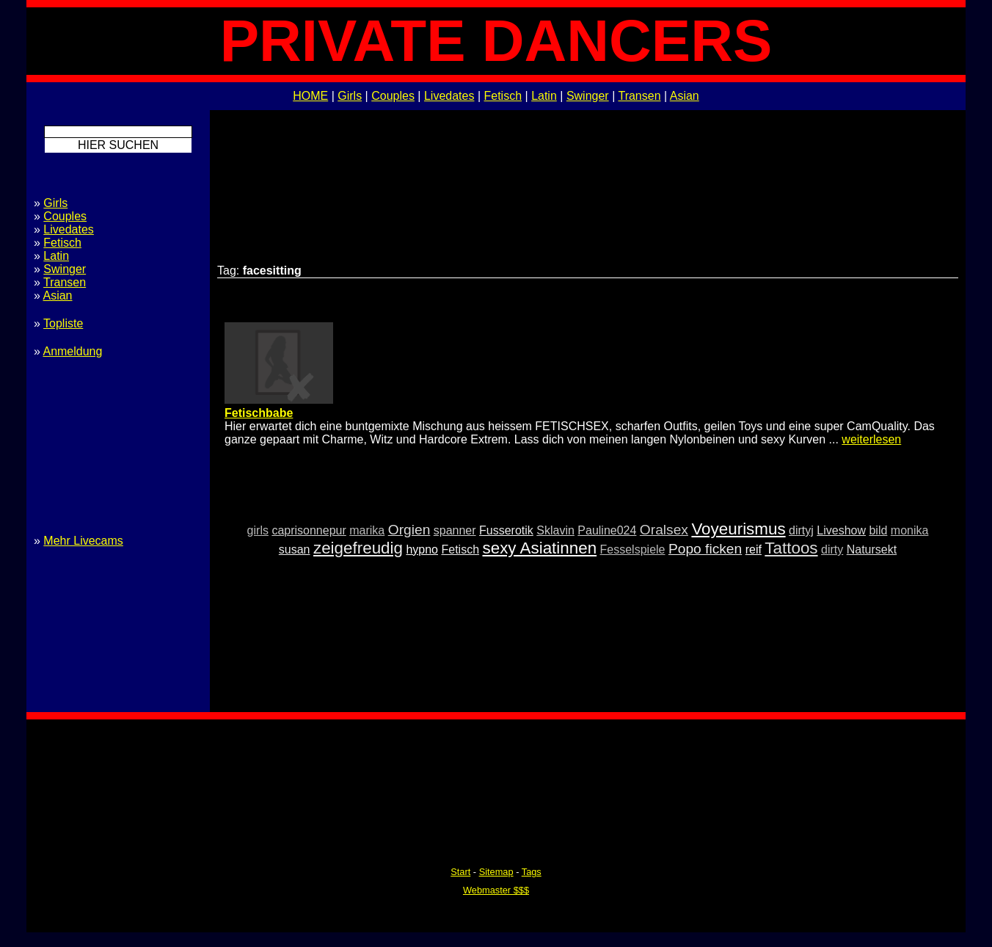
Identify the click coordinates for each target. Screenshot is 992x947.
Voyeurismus (738, 529)
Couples (393, 96)
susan (294, 549)
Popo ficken (705, 548)
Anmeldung (72, 351)
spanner (455, 530)
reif (753, 549)
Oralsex (664, 529)
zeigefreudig (358, 548)
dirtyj (801, 530)
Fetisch (503, 96)
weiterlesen (871, 439)
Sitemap (496, 871)
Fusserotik (506, 530)
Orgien (409, 529)
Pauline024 (606, 530)
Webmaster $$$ (496, 890)
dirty (832, 549)
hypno (422, 549)
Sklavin (555, 530)
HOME (310, 96)
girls (258, 530)
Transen (639, 96)
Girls (350, 96)
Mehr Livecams (83, 540)
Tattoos (791, 548)
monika (910, 530)
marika (366, 530)
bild (878, 530)
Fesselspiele (632, 549)
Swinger (587, 96)
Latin (544, 96)
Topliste (63, 323)
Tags (531, 871)
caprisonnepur (308, 530)
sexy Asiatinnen (540, 548)
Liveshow (841, 530)
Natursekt (872, 549)
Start (460, 871)
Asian (684, 96)
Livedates (449, 96)
